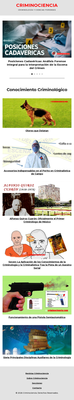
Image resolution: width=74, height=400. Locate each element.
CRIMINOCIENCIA (37, 5)
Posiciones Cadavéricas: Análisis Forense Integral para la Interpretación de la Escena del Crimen (37, 65)
